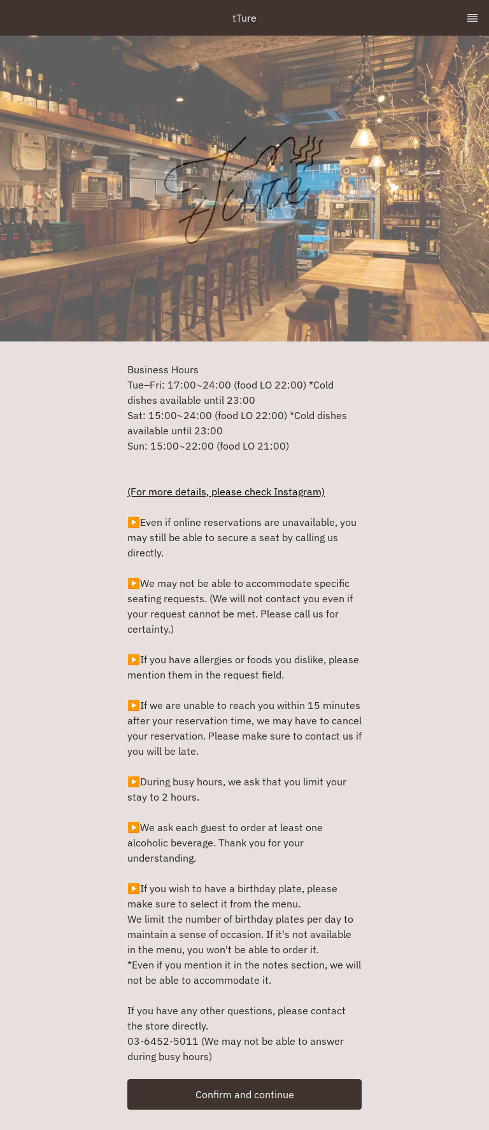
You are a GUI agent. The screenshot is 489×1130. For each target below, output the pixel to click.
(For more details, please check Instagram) (226, 491)
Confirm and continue (244, 1094)
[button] (244, 1094)
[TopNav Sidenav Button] (472, 17)
